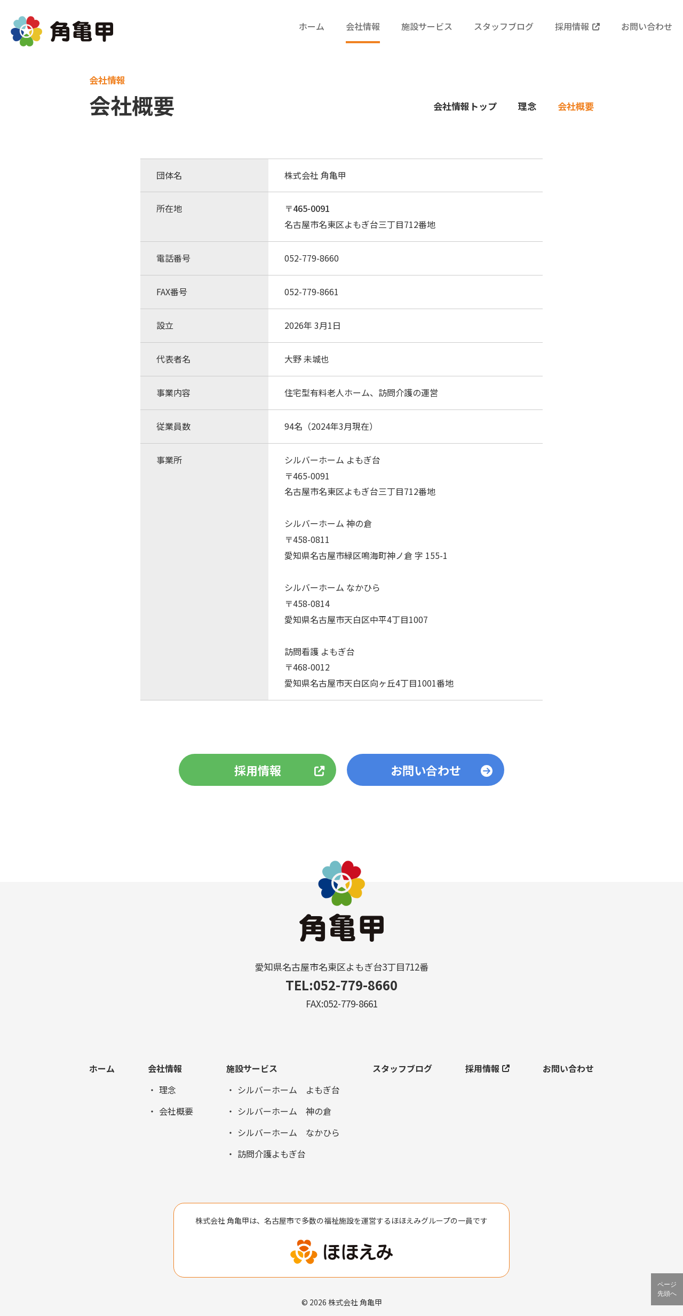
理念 (527, 106)
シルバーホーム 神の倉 (284, 1111)
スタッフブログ (504, 26)
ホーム (311, 26)
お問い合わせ (646, 26)
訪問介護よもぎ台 (271, 1153)
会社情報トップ (465, 106)
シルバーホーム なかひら (288, 1132)
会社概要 (176, 1111)
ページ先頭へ (667, 1289)
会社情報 (363, 26)
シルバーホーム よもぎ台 (288, 1089)
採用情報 (577, 26)
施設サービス (426, 26)
